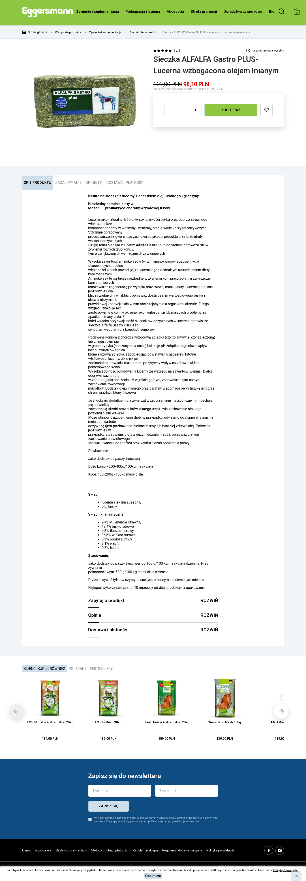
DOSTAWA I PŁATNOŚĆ (124, 182)
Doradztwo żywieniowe (243, 11)
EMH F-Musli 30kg (108, 722)
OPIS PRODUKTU (37, 182)
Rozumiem (153, 876)
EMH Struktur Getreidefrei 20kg (50, 722)
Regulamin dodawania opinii (182, 850)
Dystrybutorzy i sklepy (71, 850)
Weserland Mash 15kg (224, 722)
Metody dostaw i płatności (109, 850)
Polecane (77, 669)
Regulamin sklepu (145, 850)
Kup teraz (231, 110)
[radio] (154, 50)
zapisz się (108, 806)
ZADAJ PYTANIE (68, 182)
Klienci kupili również (44, 669)
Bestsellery (101, 669)
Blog (273, 11)
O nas (26, 850)
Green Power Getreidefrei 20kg (166, 722)
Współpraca (43, 850)
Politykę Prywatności (285, 870)
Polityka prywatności (220, 850)
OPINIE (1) (94, 182)
